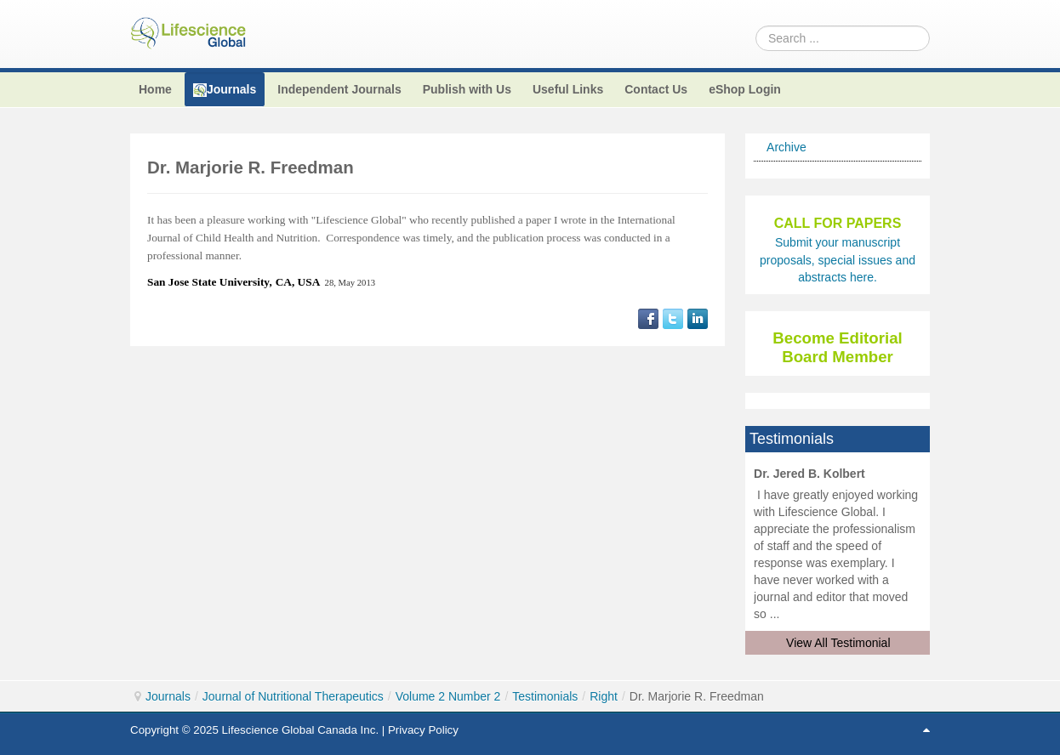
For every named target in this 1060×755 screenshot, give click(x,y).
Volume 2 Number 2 (448, 696)
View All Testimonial (838, 643)
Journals (168, 696)
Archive (786, 147)
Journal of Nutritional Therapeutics (293, 696)
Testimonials (545, 696)
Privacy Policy (423, 730)
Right (604, 696)
